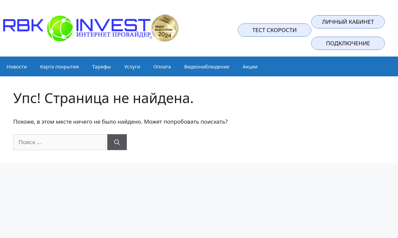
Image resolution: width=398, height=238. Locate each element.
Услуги (132, 66)
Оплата (162, 66)
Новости (17, 66)
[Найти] (117, 142)
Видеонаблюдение (206, 66)
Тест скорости (274, 30)
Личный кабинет (348, 21)
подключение (348, 43)
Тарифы (101, 66)
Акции (250, 66)
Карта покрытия (59, 66)
